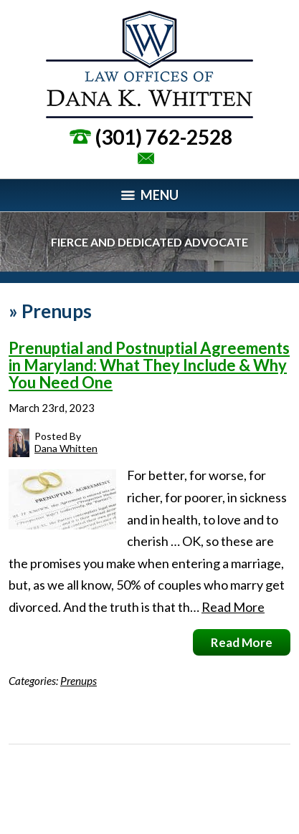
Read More (233, 607)
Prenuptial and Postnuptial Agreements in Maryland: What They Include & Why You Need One (149, 365)
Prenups (78, 680)
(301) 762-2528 (163, 137)
